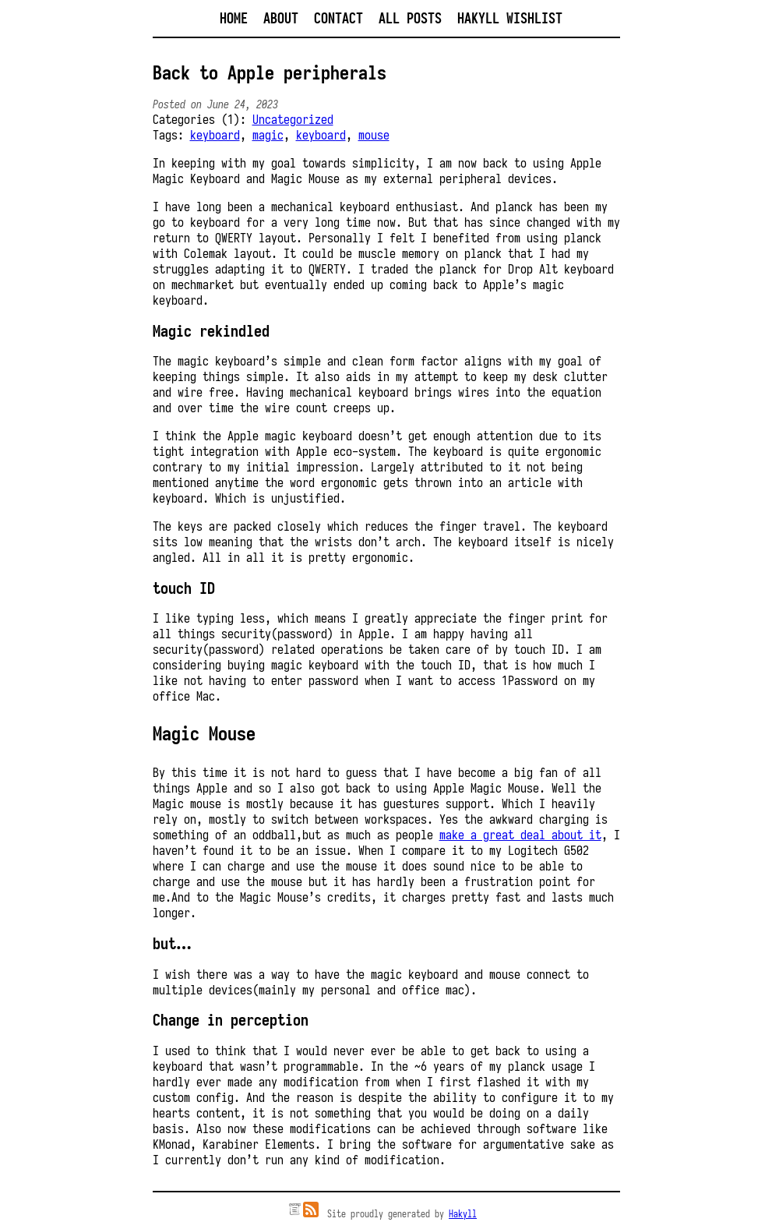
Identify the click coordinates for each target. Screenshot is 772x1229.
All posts (410, 18)
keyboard (215, 135)
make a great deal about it (520, 834)
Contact (338, 18)
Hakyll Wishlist (509, 18)
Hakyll (463, 1214)
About (280, 18)
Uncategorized (292, 119)
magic (268, 135)
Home (234, 18)
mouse (374, 135)
